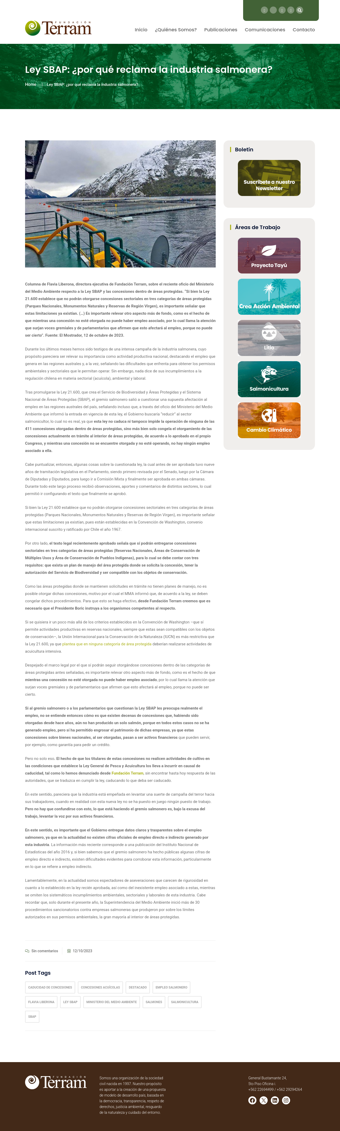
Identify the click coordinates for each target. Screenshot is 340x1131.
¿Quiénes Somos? (176, 29)
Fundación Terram (127, 773)
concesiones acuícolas (100, 987)
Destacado (138, 987)
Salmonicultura (184, 1002)
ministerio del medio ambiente (111, 1002)
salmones (154, 1002)
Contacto (304, 29)
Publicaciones (220, 29)
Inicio (141, 29)
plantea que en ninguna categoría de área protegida (106, 644)
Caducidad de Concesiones (50, 987)
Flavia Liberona (41, 1002)
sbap (32, 1017)
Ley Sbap (70, 1002)
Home (30, 84)
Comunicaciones (265, 29)
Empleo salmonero (171, 987)
